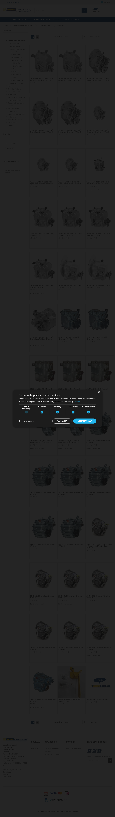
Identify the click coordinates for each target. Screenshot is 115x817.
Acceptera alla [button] (85, 421)
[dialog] (57, 408)
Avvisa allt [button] (62, 421)
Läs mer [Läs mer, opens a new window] (77, 401)
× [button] (99, 392)
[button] (26, 421)
